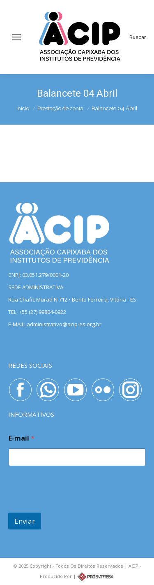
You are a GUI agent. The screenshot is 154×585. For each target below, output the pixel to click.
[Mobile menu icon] (16, 37)
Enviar (24, 521)
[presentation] (70, 507)
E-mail (21, 438)
